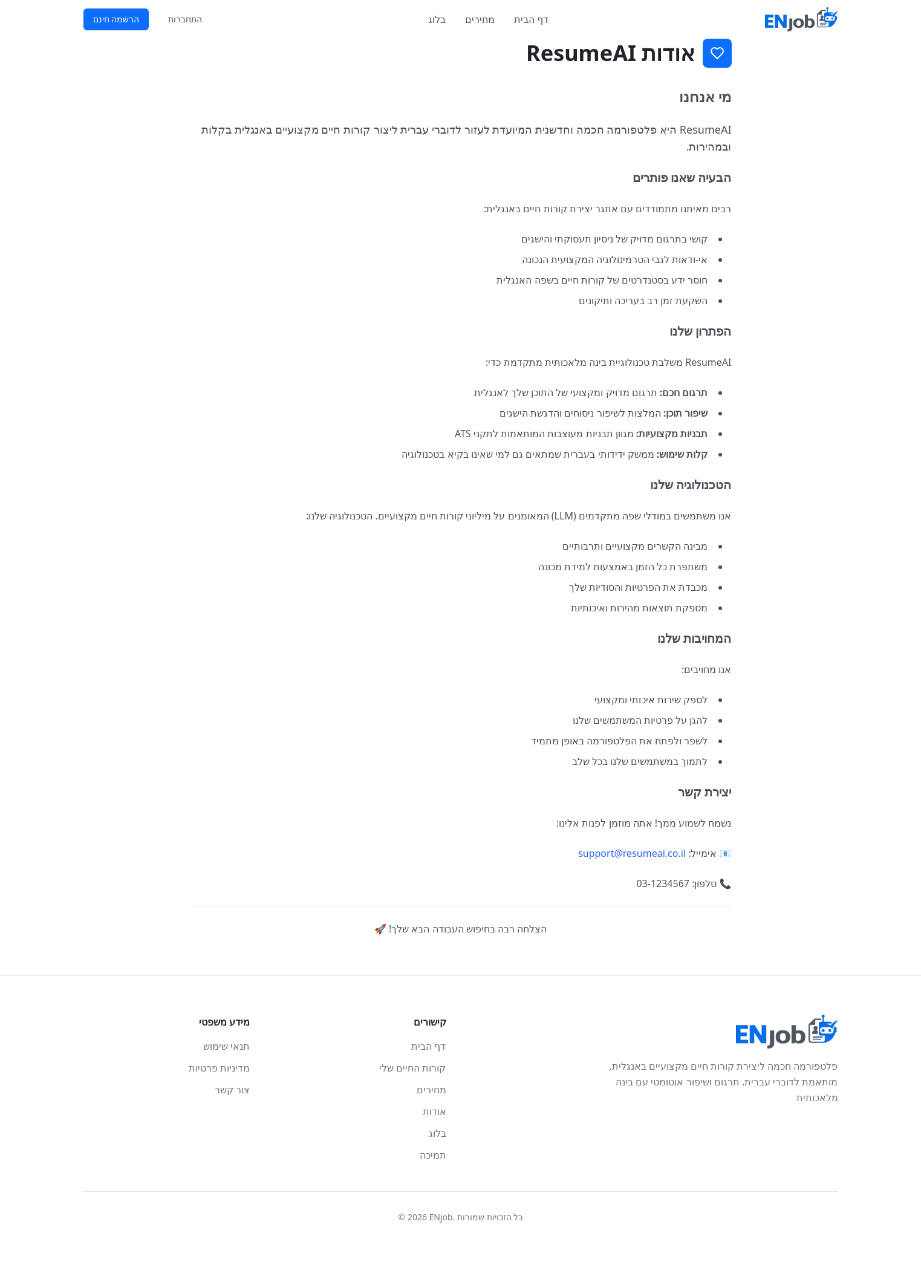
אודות (434, 1111)
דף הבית (531, 19)
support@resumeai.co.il (632, 853)
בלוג (437, 19)
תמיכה (433, 1155)
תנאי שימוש (226, 1046)
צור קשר (232, 1089)
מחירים (480, 19)
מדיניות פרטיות (219, 1068)
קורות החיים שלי (412, 1068)
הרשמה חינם (116, 19)
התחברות (185, 19)
